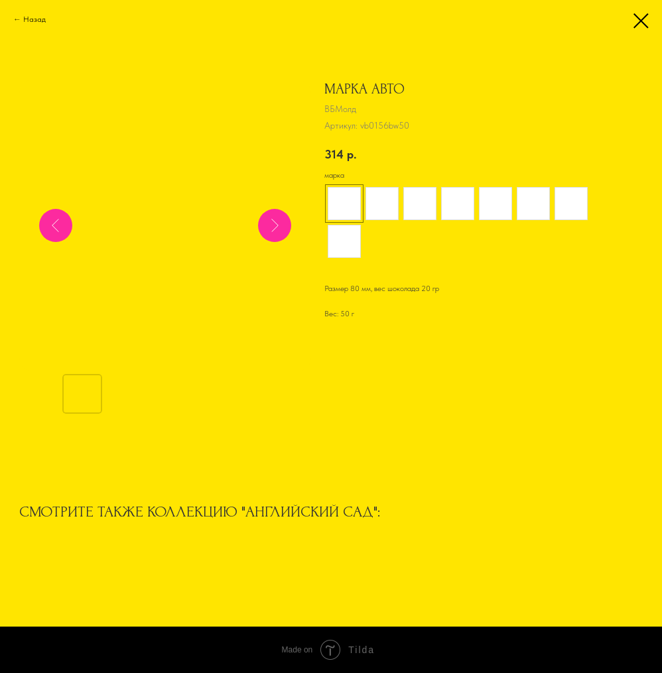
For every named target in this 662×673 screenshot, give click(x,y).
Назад (34, 19)
